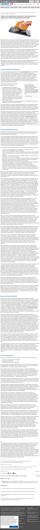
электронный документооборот (17, 467)
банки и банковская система (8, 466)
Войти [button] (32, 1)
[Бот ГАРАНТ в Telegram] (11, 1)
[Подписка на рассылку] (1, 1)
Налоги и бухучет (14, 7)
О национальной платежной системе (30, 481)
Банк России (29, 467)
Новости (10, 473)
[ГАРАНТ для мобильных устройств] (3, 1)
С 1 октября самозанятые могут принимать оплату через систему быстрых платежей (18, 488)
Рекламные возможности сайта (32, 517)
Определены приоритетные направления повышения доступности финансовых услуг (18, 491)
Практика (25, 7)
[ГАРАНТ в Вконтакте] (4, 1)
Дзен (14, 473)
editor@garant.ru (33, 513)
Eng (37, 1)
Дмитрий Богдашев (4, 469)
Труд (29, 7)
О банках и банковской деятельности (30, 482)
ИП (25, 466)
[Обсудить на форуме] (37, 475)
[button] (38, 4)
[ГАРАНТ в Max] (8, 1)
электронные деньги (8, 467)
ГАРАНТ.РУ (7, 471)
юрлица (25, 467)
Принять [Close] (13, 526)
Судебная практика (5, 7)
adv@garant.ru (35, 516)
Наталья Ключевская (7, 464)
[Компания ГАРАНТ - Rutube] (15, 1)
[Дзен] (6, 1)
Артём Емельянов (16, 469)
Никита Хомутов (23, 469)
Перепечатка (37, 471)
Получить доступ (28, 96)
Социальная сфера (35, 7)
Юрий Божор (10, 469)
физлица (2, 467)
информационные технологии (19, 466)
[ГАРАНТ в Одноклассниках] (13, 1)
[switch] (15, 4)
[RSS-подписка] (17, 1)
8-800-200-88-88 (30, 507)
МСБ (27, 466)
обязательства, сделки (33, 466)
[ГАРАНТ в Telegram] (10, 1)
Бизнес (20, 7)
